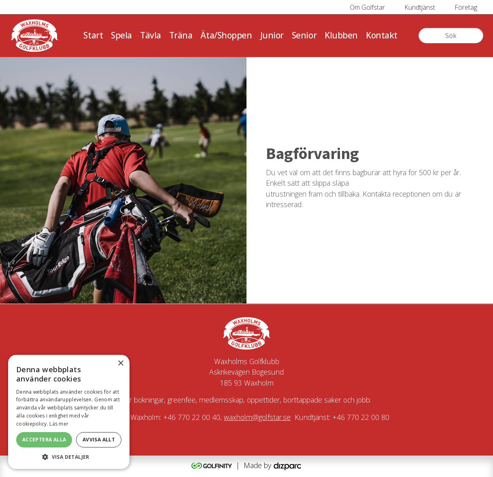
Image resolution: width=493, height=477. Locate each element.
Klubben (341, 35)
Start (93, 35)
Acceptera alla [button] (44, 439)
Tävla (150, 35)
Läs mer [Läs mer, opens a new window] (58, 423)
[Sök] (451, 35)
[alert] (69, 412)
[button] (68, 457)
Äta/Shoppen (226, 35)
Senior (304, 35)
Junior (272, 35)
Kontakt (381, 35)
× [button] (120, 363)
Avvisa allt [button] (99, 439)
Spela (121, 35)
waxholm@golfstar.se (257, 417)
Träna (181, 35)
